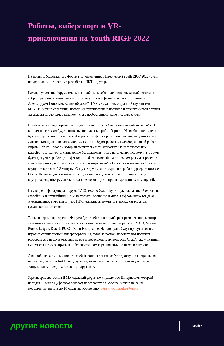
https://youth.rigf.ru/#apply (119, 288)
